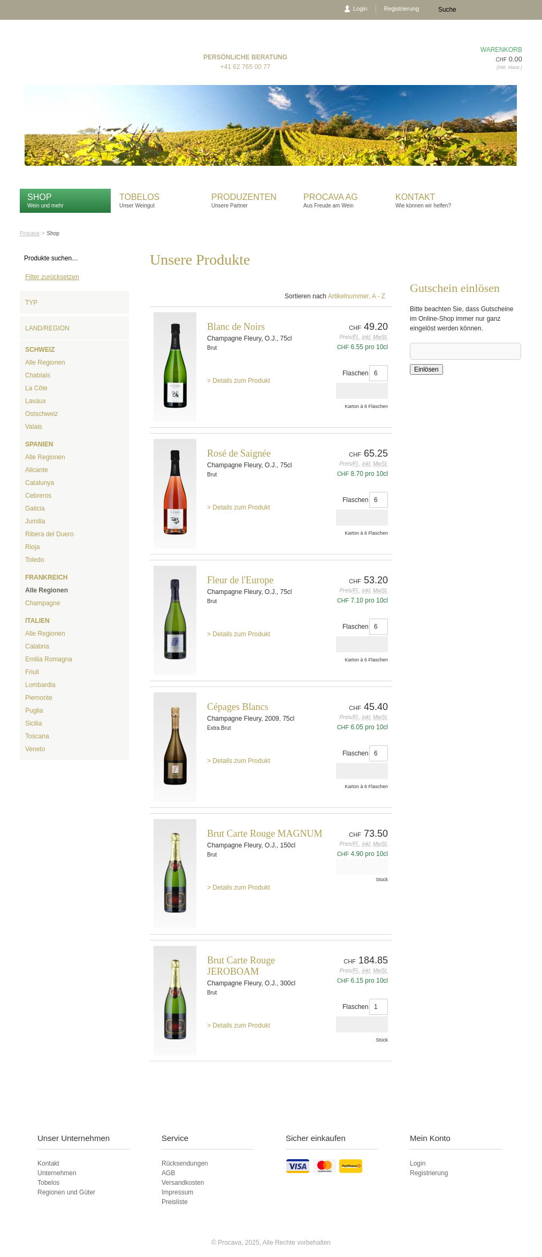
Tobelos (139, 197)
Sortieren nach (305, 296)
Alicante (36, 470)
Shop (39, 197)
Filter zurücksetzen (52, 277)
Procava (30, 233)
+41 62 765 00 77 (245, 67)
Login (360, 8)
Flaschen (355, 373)
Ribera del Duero (49, 534)
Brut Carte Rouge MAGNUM (264, 833)
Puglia (34, 710)
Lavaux (35, 401)
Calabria (37, 646)
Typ (31, 302)
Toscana (37, 736)
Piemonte (38, 697)
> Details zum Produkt (238, 380)
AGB (168, 1173)
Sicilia (33, 723)
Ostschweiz (41, 414)
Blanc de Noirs (236, 326)
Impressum (177, 1192)
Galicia (35, 508)
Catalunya (39, 483)
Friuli (32, 672)
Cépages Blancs (237, 706)
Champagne (42, 603)
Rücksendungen (185, 1163)
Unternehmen (57, 1173)
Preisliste (175, 1202)
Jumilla (35, 521)
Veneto (35, 749)
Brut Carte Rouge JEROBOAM (241, 966)
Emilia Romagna (48, 659)
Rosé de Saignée (239, 453)
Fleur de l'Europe (240, 580)
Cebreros (38, 495)
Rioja (32, 547)
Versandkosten (183, 1182)
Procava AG (330, 197)
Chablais (37, 375)
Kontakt (416, 197)
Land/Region (47, 328)
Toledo (34, 560)
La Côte (36, 388)
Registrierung (401, 8)
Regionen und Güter (66, 1192)
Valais (33, 426)
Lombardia (40, 685)
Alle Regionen (45, 362)
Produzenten (244, 197)
